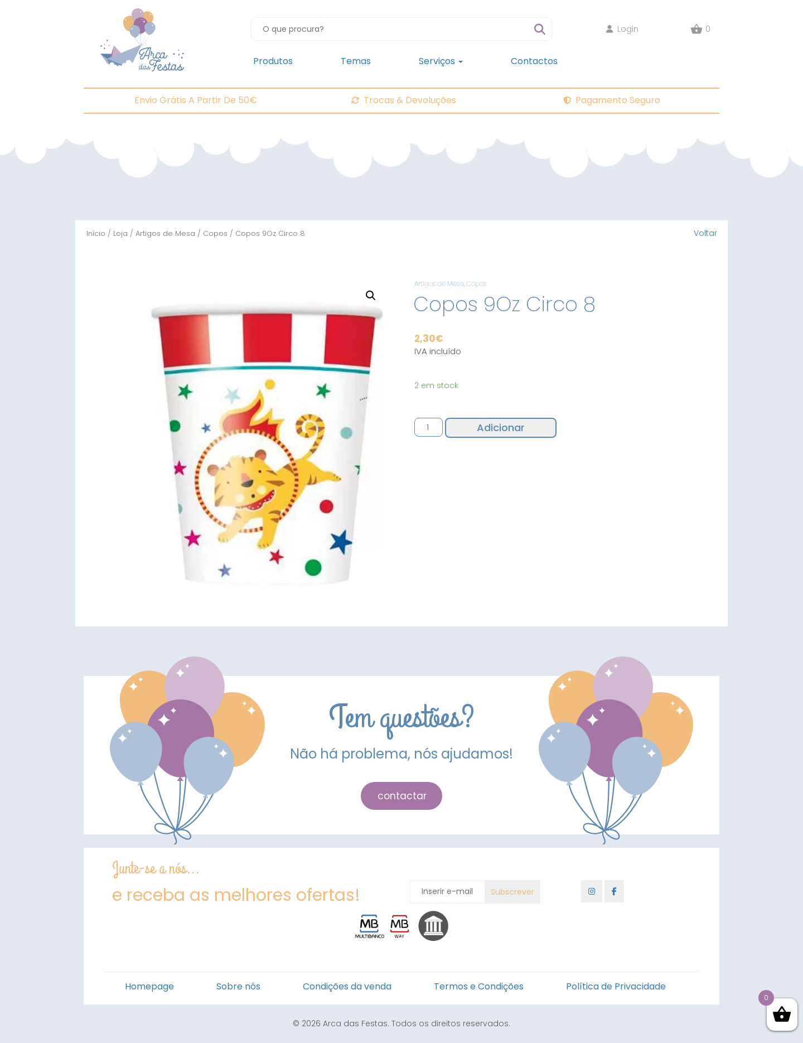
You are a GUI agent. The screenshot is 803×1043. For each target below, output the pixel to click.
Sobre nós (238, 986)
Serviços (441, 61)
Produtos (273, 61)
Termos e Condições (479, 986)
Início (95, 233)
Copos (215, 233)
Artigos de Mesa (165, 233)
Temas (356, 61)
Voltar (705, 233)
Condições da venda (347, 986)
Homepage (149, 986)
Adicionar (501, 427)
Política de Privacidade (616, 986)
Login (622, 29)
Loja (120, 233)
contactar (402, 796)
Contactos (534, 61)
